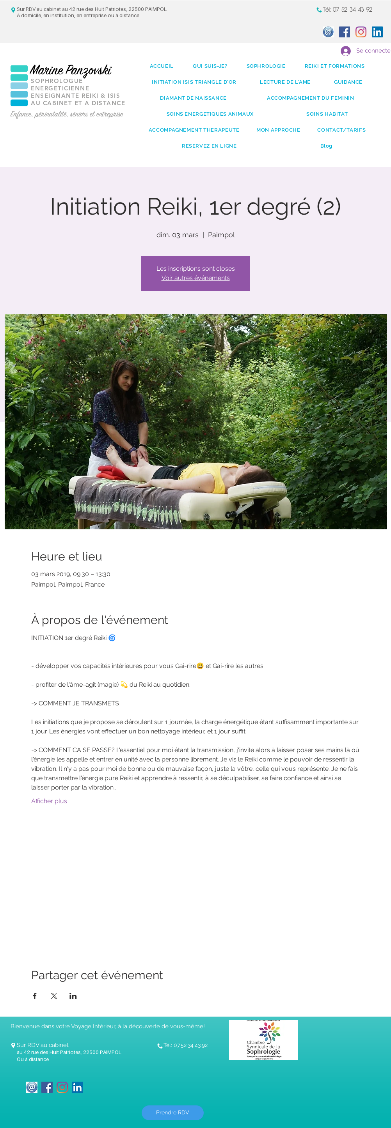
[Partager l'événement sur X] (54, 996)
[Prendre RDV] (173, 1112)
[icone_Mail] (328, 31)
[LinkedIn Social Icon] (377, 31)
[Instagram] (360, 31)
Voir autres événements (196, 278)
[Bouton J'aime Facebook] (112, 1082)
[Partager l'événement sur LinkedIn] (73, 996)
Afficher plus (49, 801)
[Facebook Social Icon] (344, 31)
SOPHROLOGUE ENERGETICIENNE (60, 84)
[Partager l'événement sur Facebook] (35, 996)
